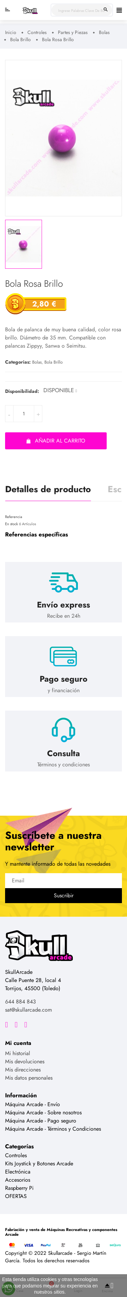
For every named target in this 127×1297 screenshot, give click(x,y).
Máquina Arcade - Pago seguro (40, 1121)
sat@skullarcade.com (28, 1010)
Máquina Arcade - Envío (32, 1104)
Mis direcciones (23, 1070)
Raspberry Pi (19, 1188)
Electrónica (17, 1172)
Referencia (13, 516)
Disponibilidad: (22, 391)
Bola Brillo (53, 362)
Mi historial (17, 1053)
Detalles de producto (48, 489)
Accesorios (17, 1180)
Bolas (37, 362)
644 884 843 (20, 1001)
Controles (16, 1155)
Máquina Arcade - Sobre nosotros (43, 1112)
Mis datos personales (28, 1078)
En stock (11, 524)
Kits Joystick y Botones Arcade (39, 1163)
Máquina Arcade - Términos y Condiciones (53, 1129)
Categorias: (18, 362)
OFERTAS (16, 1196)
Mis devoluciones (24, 1061)
